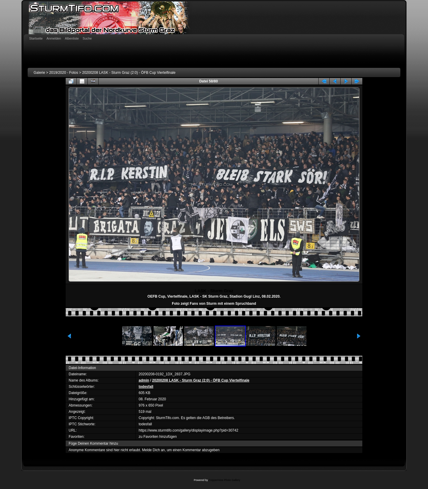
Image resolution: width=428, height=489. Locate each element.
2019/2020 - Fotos (63, 73)
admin (144, 380)
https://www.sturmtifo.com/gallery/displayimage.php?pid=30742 (188, 430)
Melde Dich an (153, 450)
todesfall (146, 387)
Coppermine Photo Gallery (224, 480)
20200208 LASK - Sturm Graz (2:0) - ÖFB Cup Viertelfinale (128, 73)
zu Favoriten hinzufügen (158, 437)
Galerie (39, 73)
